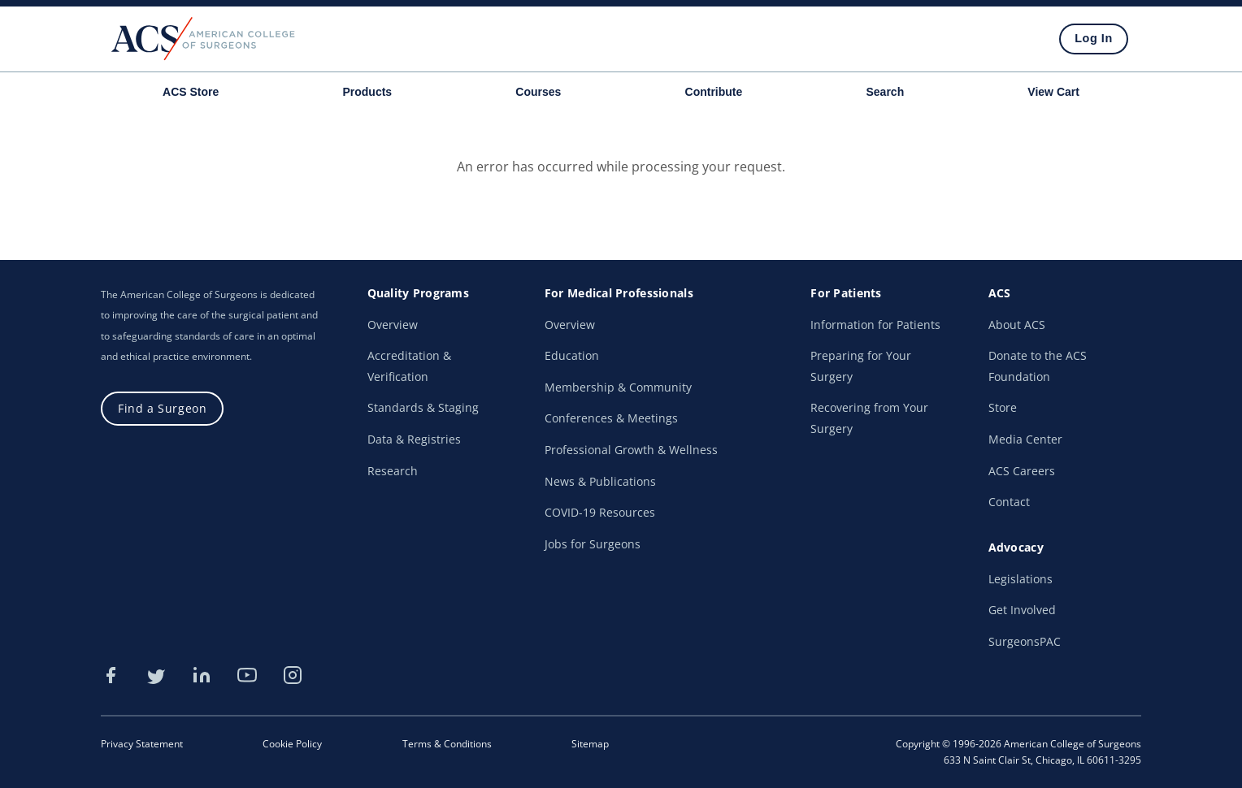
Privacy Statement (142, 744)
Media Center (1025, 439)
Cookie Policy (292, 744)
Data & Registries (414, 439)
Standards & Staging (423, 407)
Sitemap (590, 744)
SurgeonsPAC (1024, 641)
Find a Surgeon (162, 408)
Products (367, 91)
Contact (1009, 501)
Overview (392, 324)
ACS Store (191, 91)
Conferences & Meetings (611, 418)
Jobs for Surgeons (593, 544)
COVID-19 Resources (600, 512)
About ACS (1016, 324)
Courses (538, 91)
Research (392, 470)
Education (572, 355)
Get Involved (1022, 609)
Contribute (714, 91)
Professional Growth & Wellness (631, 449)
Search (885, 91)
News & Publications (600, 481)
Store (1002, 407)
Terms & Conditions (447, 744)
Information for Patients (875, 324)
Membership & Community (618, 387)
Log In (1094, 38)
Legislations (1020, 579)
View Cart (1053, 91)
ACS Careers (1021, 470)
